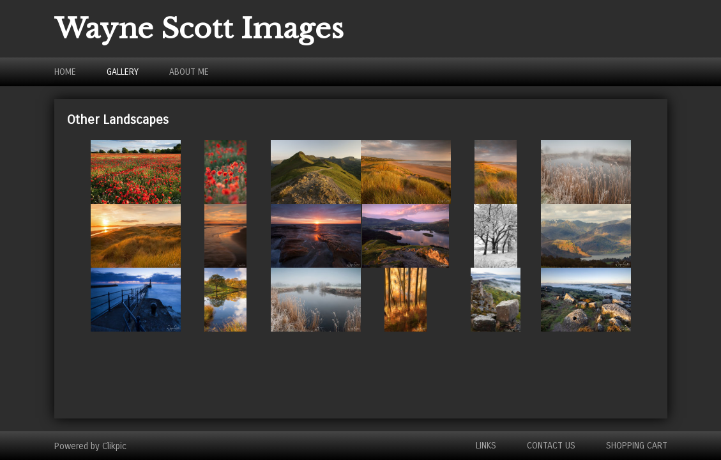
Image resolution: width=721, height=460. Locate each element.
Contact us (551, 445)
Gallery (123, 71)
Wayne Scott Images (199, 29)
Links (486, 445)
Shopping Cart (636, 445)
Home (65, 71)
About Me (189, 71)
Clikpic (114, 445)
